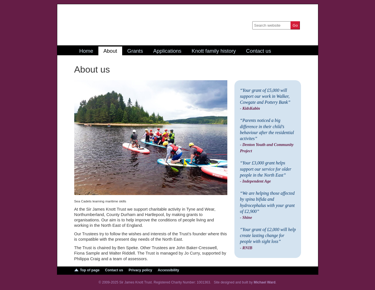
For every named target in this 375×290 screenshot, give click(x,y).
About (110, 51)
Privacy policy (140, 270)
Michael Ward (265, 282)
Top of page (89, 270)
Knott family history (214, 51)
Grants (135, 51)
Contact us (258, 51)
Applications (167, 51)
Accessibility (168, 270)
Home (86, 51)
